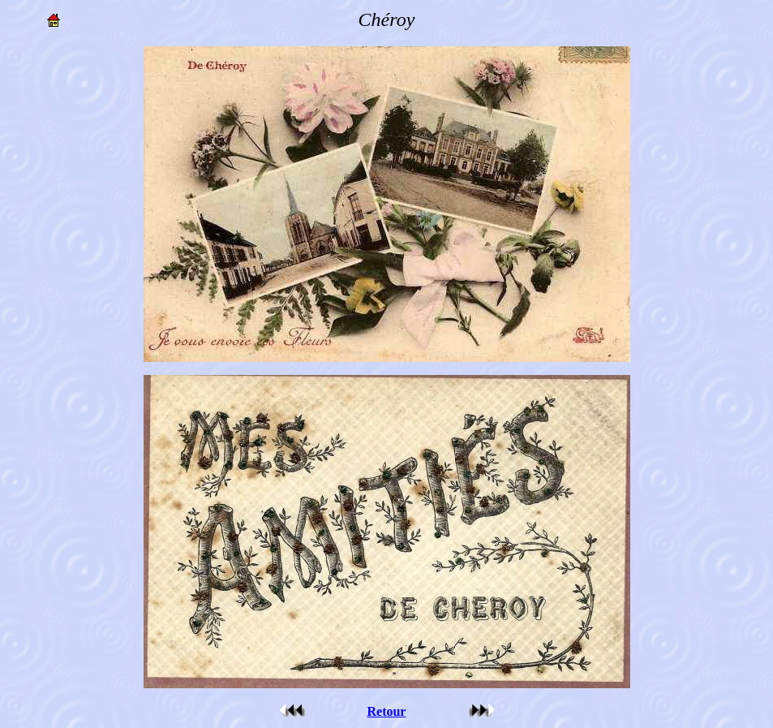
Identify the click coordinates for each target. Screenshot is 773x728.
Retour (386, 711)
